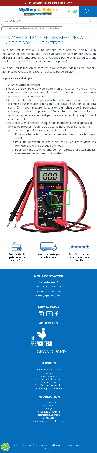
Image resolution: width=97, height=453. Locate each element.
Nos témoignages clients (48, 411)
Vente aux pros (48, 382)
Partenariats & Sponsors (48, 414)
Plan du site (79, 445)
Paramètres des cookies (48, 369)
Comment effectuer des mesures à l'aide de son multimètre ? (32, 28)
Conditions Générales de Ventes (25, 445)
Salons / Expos (48, 417)
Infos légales (48, 408)
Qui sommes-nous (48, 402)
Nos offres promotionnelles (48, 385)
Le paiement (49, 373)
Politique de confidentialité (50, 445)
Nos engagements (48, 376)
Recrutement (48, 405)
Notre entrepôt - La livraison (48, 379)
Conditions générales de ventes (48, 420)
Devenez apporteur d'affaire (48, 388)
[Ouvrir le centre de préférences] (5, 447)
